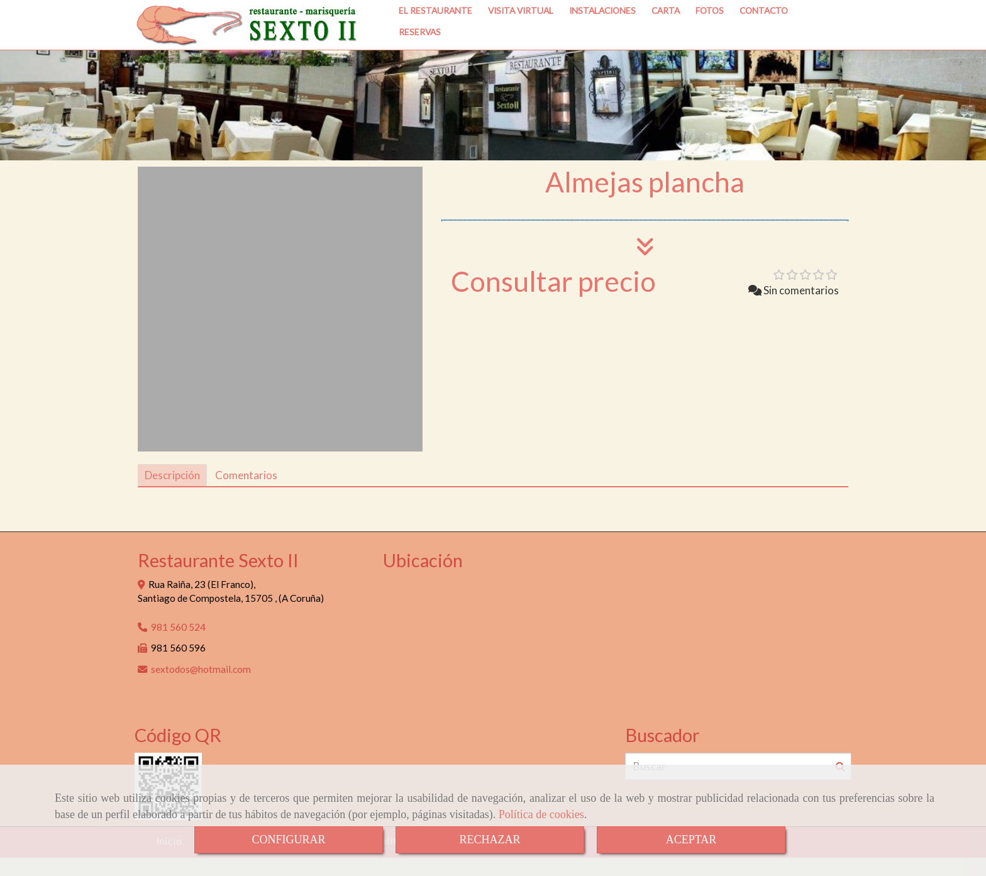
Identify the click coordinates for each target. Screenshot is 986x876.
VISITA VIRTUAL (520, 35)
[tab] (172, 493)
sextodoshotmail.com (201, 687)
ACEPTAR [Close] (691, 839)
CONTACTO (764, 35)
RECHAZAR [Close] (489, 839)
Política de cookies (541, 814)
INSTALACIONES (602, 35)
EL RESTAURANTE (435, 35)
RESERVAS (420, 57)
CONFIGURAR (288, 839)
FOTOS (709, 35)
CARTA (665, 35)
